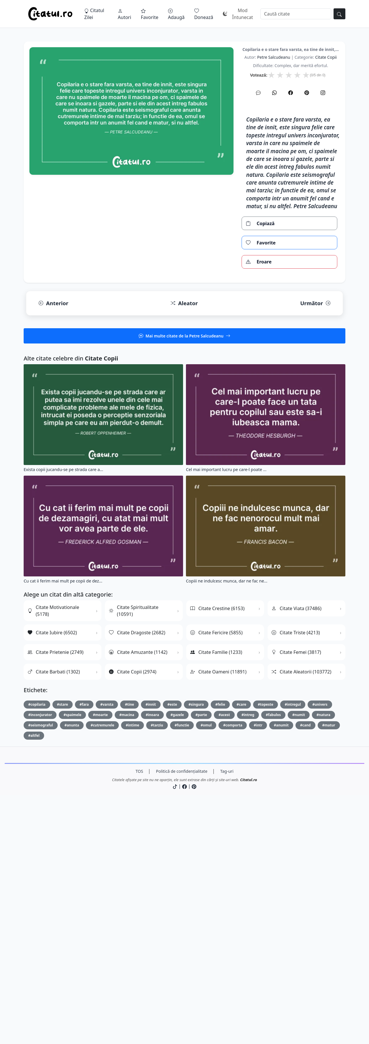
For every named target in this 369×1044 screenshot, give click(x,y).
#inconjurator (40, 956)
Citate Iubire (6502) (52, 874)
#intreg (248, 956)
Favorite (150, 14)
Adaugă (176, 14)
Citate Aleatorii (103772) (301, 913)
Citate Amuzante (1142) (138, 894)
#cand (305, 967)
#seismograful (40, 967)
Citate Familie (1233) (216, 894)
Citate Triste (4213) (296, 874)
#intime (132, 967)
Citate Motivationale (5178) (53, 852)
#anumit (281, 967)
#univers (319, 946)
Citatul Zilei (94, 13)
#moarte (100, 956)
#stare (62, 946)
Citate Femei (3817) (296, 894)
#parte (201, 956)
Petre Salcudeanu (273, 138)
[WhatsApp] (274, 173)
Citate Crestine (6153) (217, 850)
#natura (323, 956)
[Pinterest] (306, 173)
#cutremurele (102, 967)
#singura (196, 946)
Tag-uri (227, 1013)
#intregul (293, 946)
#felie (220, 946)
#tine (129, 946)
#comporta (232, 967)
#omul (206, 967)
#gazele (177, 956)
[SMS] (258, 173)
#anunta (72, 967)
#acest (224, 956)
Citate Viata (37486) (296, 850)
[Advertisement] (184, 81)
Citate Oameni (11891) (218, 913)
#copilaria (37, 946)
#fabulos (273, 956)
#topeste (265, 946)
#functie (182, 967)
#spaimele (72, 956)
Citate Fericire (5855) (216, 874)
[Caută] (295, 13)
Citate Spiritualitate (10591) (133, 852)
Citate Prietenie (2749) (56, 894)
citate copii (326, 138)
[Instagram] (323, 173)
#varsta (107, 946)
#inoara (152, 956)
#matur (328, 967)
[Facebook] (290, 173)
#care (241, 946)
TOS (139, 1013)
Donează (203, 14)
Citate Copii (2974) (132, 913)
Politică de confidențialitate (181, 1013)
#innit (151, 946)
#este (172, 946)
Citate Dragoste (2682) (137, 874)
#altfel (33, 977)
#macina (126, 956)
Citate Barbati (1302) (54, 913)
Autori (124, 14)
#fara (84, 946)
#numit (298, 956)
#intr (258, 967)
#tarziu (157, 967)
